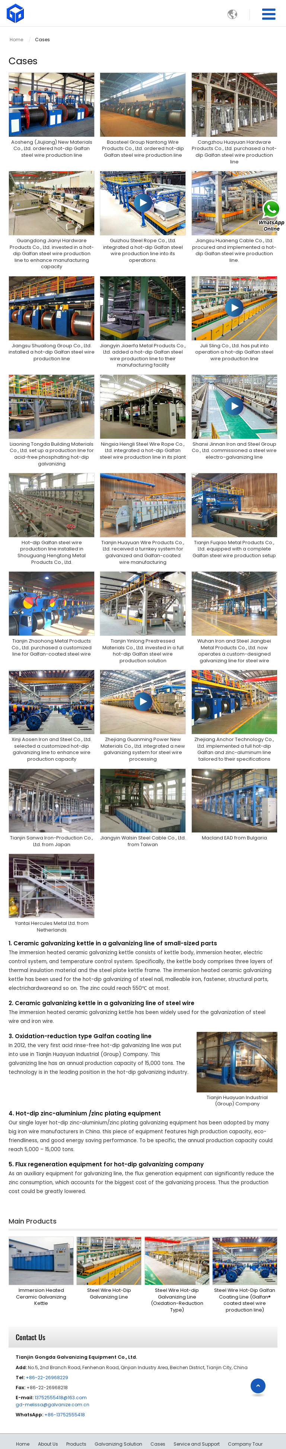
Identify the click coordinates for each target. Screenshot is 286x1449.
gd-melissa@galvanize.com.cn (52, 1378)
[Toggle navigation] (269, 14)
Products (76, 1418)
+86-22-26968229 (47, 1351)
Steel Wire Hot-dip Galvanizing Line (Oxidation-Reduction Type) (177, 1274)
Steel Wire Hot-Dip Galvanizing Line (109, 1267)
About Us (48, 1418)
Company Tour (245, 1418)
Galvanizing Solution (118, 1418)
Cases (157, 1418)
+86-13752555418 (64, 1388)
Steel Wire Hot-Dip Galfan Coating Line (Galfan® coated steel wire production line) (244, 1274)
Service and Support (197, 1418)
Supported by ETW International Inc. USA (143, 1439)
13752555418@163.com (61, 1371)
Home (16, 39)
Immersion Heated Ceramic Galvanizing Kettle (41, 1270)
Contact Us (30, 1311)
